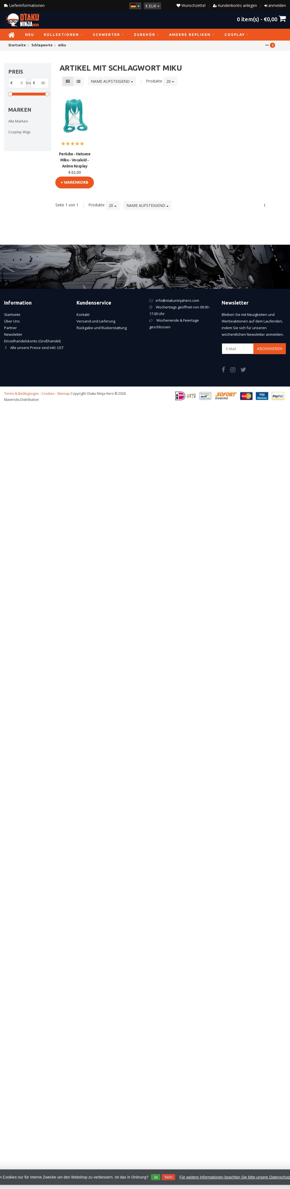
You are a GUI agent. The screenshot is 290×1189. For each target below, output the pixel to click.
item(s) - (261, 18)
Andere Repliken (192, 34)
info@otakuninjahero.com (177, 300)
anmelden (277, 5)
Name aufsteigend (112, 81)
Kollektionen (63, 34)
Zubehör (146, 34)
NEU (29, 34)
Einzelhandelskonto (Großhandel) (32, 340)
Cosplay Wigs (19, 131)
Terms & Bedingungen (21, 393)
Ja (156, 1177)
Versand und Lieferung (96, 321)
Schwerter (108, 34)
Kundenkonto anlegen (237, 5)
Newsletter (13, 334)
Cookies (48, 393)
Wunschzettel (191, 5)
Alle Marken (18, 121)
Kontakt (83, 314)
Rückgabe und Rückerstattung (102, 327)
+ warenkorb (74, 182)
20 (170, 81)
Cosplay (236, 34)
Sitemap (63, 393)
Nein (169, 1177)
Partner (10, 327)
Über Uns (12, 321)
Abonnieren (269, 348)
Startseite (12, 314)
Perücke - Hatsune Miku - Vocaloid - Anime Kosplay (75, 160)
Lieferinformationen (24, 5)
